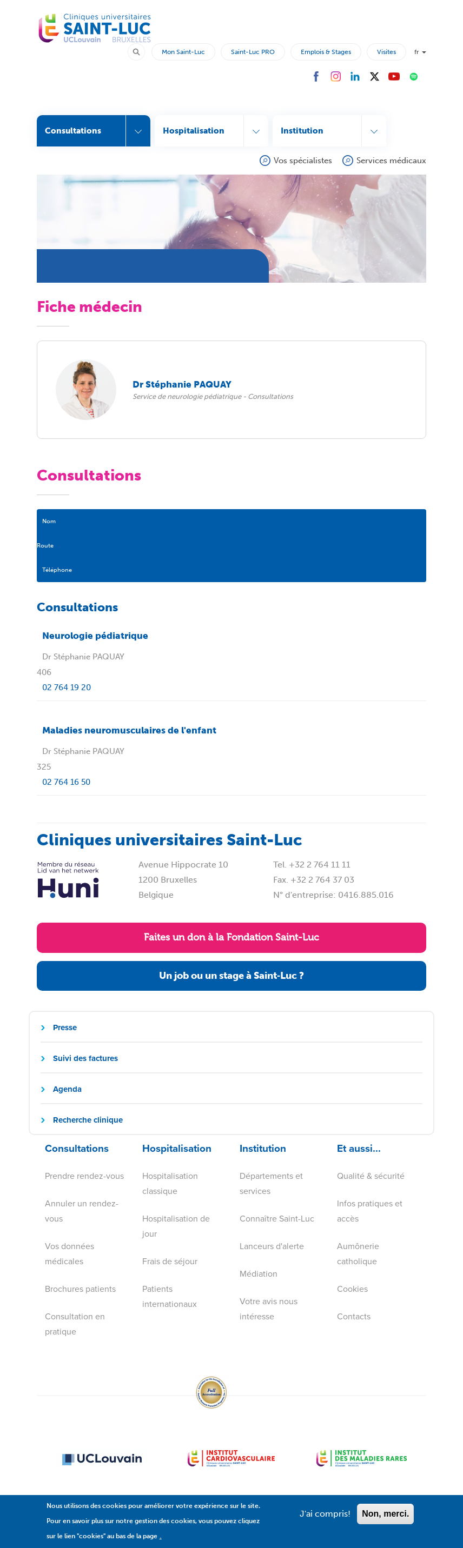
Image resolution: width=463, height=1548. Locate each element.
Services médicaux (391, 160)
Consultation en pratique (75, 1324)
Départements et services (271, 1183)
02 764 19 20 (66, 687)
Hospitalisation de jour (176, 1226)
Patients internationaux (169, 1296)
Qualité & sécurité (371, 1176)
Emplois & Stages (326, 52)
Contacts (354, 1316)
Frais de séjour (169, 1261)
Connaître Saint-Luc (277, 1218)
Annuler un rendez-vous (81, 1211)
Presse (65, 1027)
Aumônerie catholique (358, 1253)
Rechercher (141, 51)
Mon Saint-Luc (183, 52)
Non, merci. (385, 1520)
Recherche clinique (88, 1120)
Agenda (67, 1089)
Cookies (352, 1289)
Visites (386, 52)
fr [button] (420, 52)
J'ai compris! (325, 1520)
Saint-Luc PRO (253, 52)
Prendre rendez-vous (84, 1176)
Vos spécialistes (303, 160)
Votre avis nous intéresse (268, 1309)
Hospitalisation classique (170, 1183)
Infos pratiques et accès (369, 1211)
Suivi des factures (85, 1058)
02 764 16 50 (66, 782)
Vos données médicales (69, 1253)
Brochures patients (80, 1289)
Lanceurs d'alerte (272, 1246)
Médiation (258, 1273)
